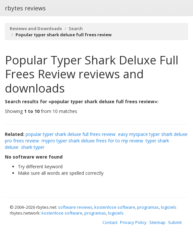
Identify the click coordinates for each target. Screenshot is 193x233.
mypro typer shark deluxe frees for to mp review (92, 141)
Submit (175, 222)
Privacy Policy (133, 222)
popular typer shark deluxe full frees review (70, 134)
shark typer (32, 147)
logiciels (168, 207)
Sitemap (157, 222)
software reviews (75, 207)
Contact (110, 222)
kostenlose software (114, 207)
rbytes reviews (25, 8)
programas (148, 207)
